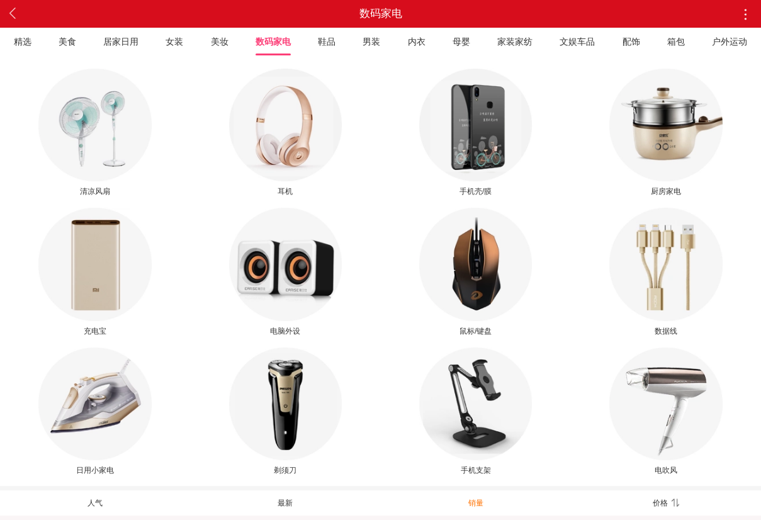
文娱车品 (577, 42)
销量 (475, 503)
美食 (67, 42)
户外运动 (729, 42)
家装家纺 (515, 42)
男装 (371, 42)
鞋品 (326, 42)
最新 (285, 503)
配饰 (631, 42)
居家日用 (120, 42)
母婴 (461, 42)
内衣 (417, 42)
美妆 (219, 42)
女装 (174, 42)
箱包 (676, 42)
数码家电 (273, 42)
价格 (666, 503)
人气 (95, 503)
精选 (22, 42)
